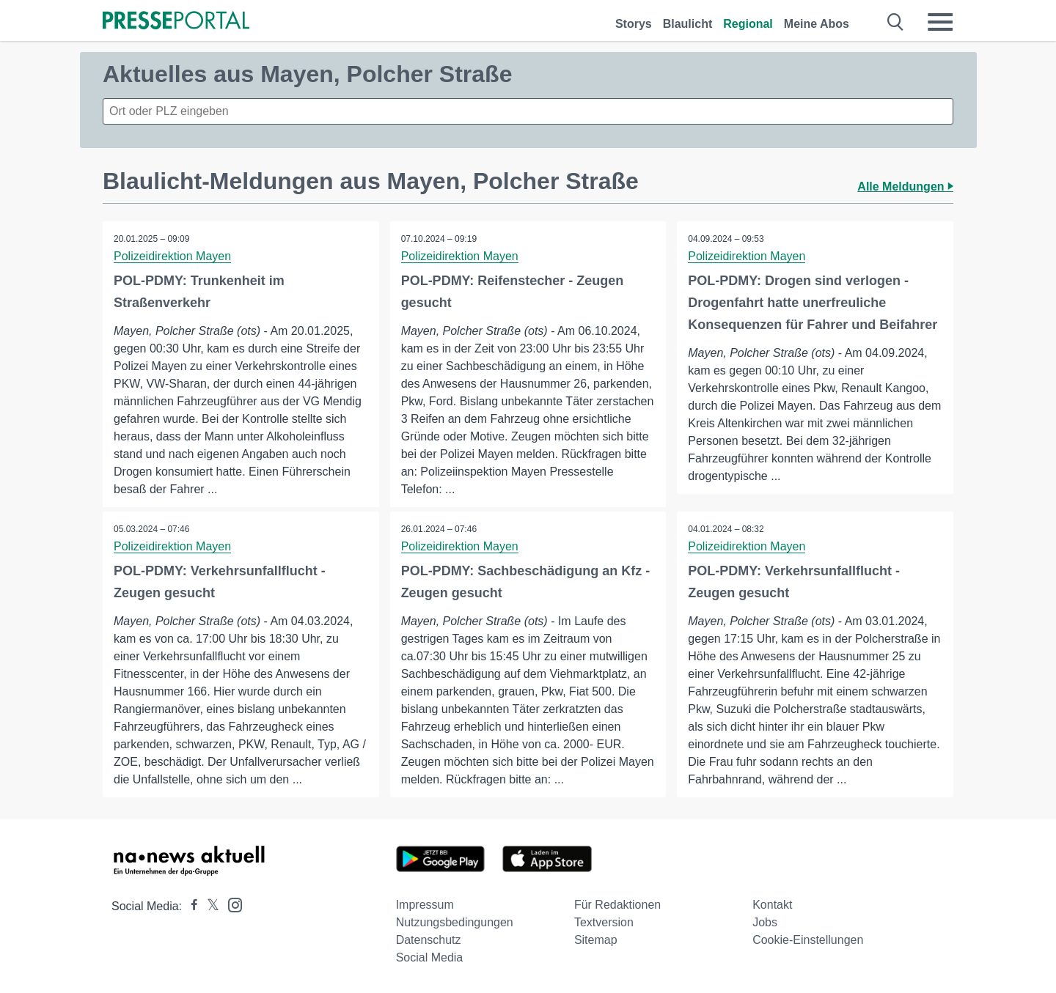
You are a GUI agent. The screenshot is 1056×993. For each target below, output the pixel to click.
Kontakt (772, 904)
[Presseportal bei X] (208, 906)
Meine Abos (816, 24)
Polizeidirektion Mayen (172, 256)
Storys (633, 24)
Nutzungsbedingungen (454, 922)
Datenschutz (428, 940)
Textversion (604, 922)
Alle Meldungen (905, 186)
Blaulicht (688, 24)
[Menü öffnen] (940, 22)
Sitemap (595, 940)
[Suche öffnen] (896, 22)
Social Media (429, 957)
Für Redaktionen (617, 904)
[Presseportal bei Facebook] (190, 906)
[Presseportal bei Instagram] (230, 904)
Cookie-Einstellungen (807, 940)
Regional (748, 24)
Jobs (764, 922)
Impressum (425, 904)
